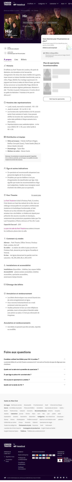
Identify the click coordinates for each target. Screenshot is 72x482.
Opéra (61, 408)
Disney (6, 419)
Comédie (37, 23)
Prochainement (38, 405)
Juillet (54, 414)
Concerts (30, 411)
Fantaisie (27, 422)
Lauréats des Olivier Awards (12, 428)
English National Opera (11, 431)
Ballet (6, 411)
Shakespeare (21, 419)
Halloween (48, 425)
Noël (46, 405)
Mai (43, 414)
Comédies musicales (15, 408)
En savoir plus (36, 195)
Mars (33, 414)
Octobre (15, 416)
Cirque (21, 422)
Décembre (32, 416)
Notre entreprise (23, 455)
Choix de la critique (56, 405)
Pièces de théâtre (29, 408)
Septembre (7, 416)
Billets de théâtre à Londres (11, 10)
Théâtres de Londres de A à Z (36, 431)
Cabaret (22, 411)
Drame (44, 23)
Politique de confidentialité (22, 458)
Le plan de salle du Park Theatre (15, 228)
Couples (57, 411)
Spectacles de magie (46, 422)
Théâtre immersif (32, 419)
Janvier (21, 414)
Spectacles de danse (51, 408)
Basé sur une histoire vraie (48, 419)
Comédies (40, 408)
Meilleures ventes (16, 405)
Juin (48, 414)
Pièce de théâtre (25, 10)
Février (28, 414)
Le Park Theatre (9, 200)
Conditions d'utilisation (21, 463)
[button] (31, 4)
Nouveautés (27, 405)
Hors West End (50, 416)
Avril (38, 414)
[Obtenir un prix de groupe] (50, 47)
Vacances (35, 425)
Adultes (6, 414)
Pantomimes (14, 411)
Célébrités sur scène (10, 422)
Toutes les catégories (10, 425)
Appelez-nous (10, 456)
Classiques (60, 416)
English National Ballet (48, 428)
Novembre (23, 416)
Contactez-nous (9, 460)
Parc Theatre (28, 26)
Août (59, 414)
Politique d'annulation (22, 468)
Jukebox (60, 419)
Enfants (50, 411)
